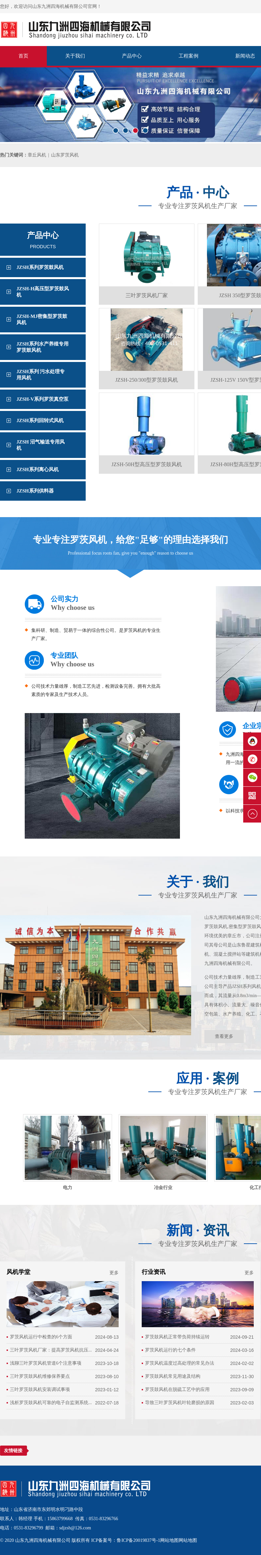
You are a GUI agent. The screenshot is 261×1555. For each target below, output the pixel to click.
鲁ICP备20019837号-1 (138, 1540)
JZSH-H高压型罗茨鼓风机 (42, 292)
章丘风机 (37, 155)
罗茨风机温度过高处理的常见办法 (179, 1363)
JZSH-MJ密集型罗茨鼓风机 (41, 319)
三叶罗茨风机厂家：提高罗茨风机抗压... (51, 1350)
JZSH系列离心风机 (37, 469)
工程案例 (188, 56)
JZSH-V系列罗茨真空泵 (42, 399)
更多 (114, 1272)
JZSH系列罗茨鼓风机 (40, 267)
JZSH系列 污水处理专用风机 (40, 374)
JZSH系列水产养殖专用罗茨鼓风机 (42, 347)
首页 (23, 56)
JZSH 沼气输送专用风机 (40, 445)
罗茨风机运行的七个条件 (170, 1350)
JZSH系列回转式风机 (40, 420)
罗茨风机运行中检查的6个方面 (41, 1336)
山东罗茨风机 (65, 155)
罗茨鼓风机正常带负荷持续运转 (177, 1336)
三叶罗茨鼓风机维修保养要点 (40, 1376)
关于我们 (75, 56)
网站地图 (169, 1540)
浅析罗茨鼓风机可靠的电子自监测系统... (51, 1402)
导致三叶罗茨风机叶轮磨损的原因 (179, 1402)
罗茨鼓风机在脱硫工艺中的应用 (177, 1389)
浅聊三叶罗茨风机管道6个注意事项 (45, 1363)
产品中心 (132, 56)
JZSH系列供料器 (35, 490)
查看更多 (224, 1036)
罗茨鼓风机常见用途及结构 (172, 1376)
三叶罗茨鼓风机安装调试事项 (40, 1389)
